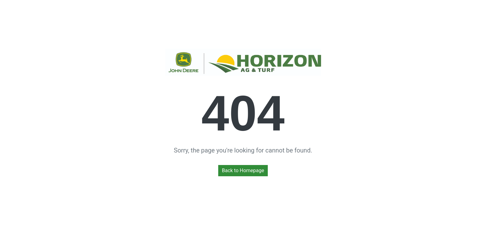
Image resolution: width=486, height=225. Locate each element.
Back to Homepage (243, 170)
